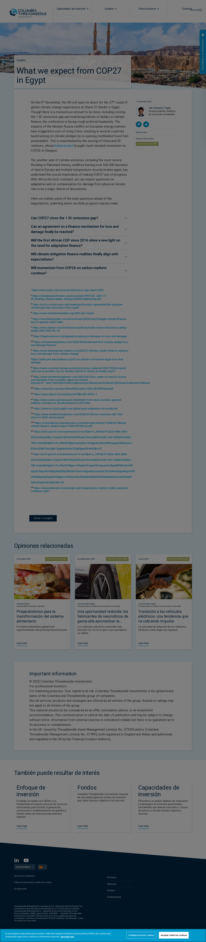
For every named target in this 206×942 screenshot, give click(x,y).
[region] (103, 935)
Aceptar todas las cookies (174, 935)
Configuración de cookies (141, 935)
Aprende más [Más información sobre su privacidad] (67, 936)
